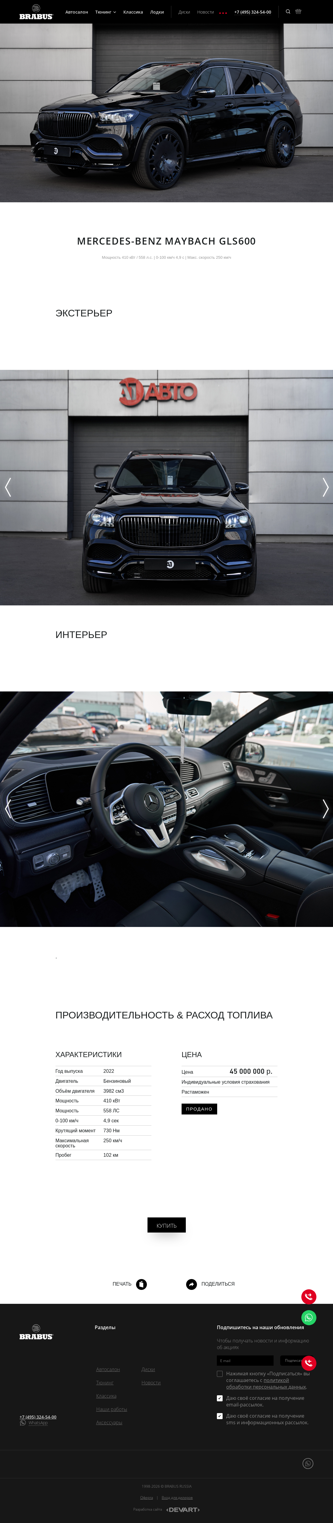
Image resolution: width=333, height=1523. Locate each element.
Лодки (157, 12)
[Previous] (7, 488)
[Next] (325, 488)
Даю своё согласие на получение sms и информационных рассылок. (267, 1419)
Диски (184, 12)
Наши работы (111, 1409)
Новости (205, 12)
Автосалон (76, 12)
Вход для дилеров (177, 1497)
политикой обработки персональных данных (266, 1383)
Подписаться (296, 1360)
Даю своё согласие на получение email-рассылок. (265, 1401)
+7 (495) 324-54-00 (38, 1417)
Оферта (146, 1497)
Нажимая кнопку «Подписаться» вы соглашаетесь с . (268, 1380)
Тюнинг (105, 12)
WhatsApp (38, 1422)
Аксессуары (109, 1422)
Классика (133, 12)
